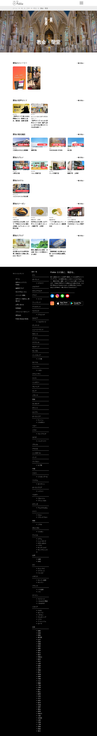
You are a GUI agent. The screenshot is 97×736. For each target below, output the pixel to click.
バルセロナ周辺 (42, 601)
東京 (38, 731)
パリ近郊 (39, 589)
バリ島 (39, 359)
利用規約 (18, 308)
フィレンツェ (41, 621)
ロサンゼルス (41, 543)
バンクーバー (41, 441)
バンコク (39, 573)
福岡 (38, 676)
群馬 (38, 711)
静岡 (38, 694)
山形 (38, 663)
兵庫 (38, 687)
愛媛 (38, 683)
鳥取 (38, 635)
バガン (39, 370)
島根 (38, 729)
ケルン (39, 515)
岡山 (38, 692)
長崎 (38, 726)
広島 (38, 696)
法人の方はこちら (21, 292)
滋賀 (38, 665)
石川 (38, 698)
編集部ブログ (20, 288)
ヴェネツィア (41, 617)
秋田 (38, 646)
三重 (38, 724)
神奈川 (39, 713)
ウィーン (39, 420)
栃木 (38, 689)
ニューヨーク (41, 541)
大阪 (38, 716)
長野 (38, 707)
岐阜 (38, 659)
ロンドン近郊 (41, 580)
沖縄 (38, 678)
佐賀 (38, 633)
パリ (38, 592)
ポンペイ (39, 612)
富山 (38, 652)
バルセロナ (40, 603)
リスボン (39, 531)
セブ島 (39, 465)
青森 (38, 670)
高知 (38, 641)
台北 (38, 561)
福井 (38, 650)
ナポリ (39, 610)
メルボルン (40, 422)
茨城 (38, 705)
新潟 (38, 702)
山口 (38, 639)
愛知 (35, 8)
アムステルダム (42, 508)
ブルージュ (40, 498)
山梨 (38, 720)
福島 (38, 648)
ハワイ (39, 545)
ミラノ (39, 619)
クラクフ (39, 283)
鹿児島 (39, 637)
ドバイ (39, 299)
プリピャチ (40, 314)
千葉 (38, 685)
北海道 (39, 718)
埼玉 (38, 661)
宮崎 (38, 644)
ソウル (39, 524)
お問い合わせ (20, 304)
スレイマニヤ (41, 434)
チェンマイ (40, 568)
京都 (38, 722)
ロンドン (39, 582)
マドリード (40, 599)
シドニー (39, 491)
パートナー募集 (20, 295)
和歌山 (39, 657)
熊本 (38, 655)
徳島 (38, 631)
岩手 (38, 668)
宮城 (38, 674)
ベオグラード (41, 322)
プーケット (40, 571)
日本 (28, 8)
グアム (39, 539)
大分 (38, 681)
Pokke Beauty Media (22, 319)
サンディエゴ (41, 547)
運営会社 (18, 315)
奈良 (38, 700)
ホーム (15, 8)
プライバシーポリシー (22, 312)
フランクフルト (42, 517)
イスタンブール (42, 477)
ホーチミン (40, 484)
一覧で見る (80, 63)
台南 (38, 559)
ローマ (39, 623)
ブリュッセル (41, 500)
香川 (38, 672)
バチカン (39, 615)
